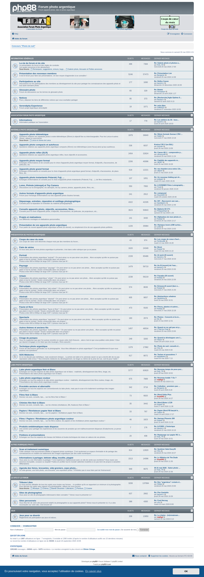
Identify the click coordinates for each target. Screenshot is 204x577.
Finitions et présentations (32, 435)
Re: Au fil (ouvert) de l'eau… (165, 265)
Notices (23, 98)
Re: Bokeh (158, 90)
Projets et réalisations (30, 217)
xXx (158, 502)
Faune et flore (26, 307)
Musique (35, 488)
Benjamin (160, 75)
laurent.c (160, 83)
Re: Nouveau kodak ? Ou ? (165, 378)
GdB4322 (160, 107)
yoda (159, 227)
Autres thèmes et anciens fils (33, 327)
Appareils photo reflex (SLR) (33, 152)
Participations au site (29, 81)
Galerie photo (79, 29)
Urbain (22, 276)
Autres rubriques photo (22, 445)
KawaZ (160, 219)
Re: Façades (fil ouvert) (164, 276)
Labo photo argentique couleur (34, 378)
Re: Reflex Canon (161, 81)
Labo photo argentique (22, 365)
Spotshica (161, 298)
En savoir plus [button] (93, 571)
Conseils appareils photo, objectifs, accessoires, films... (47, 209)
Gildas (159, 484)
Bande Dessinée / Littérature (61, 488)
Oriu (158, 348)
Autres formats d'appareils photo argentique (41, 193)
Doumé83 (161, 195)
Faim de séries (26, 247)
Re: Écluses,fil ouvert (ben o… (166, 286)
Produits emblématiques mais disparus (38, 426)
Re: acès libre (160, 105)
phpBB (94, 561)
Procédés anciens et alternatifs (34, 386)
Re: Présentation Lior (163, 73)
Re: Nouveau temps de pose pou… (168, 369)
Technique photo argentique (33, 346)
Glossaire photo (27, 90)
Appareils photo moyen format (34, 160)
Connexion (15, 526)
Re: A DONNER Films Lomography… (169, 185)
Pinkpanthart (162, 211)
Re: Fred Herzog (161, 500)
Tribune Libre (26, 482)
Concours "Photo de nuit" (23, 46)
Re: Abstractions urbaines (165, 296)
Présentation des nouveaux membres (38, 73)
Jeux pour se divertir (29, 515)
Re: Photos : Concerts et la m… (167, 317)
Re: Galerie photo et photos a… (167, 63)
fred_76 (160, 65)
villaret (159, 171)
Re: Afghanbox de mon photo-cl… (168, 217)
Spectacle (24, 317)
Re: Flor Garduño (161, 492)
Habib (159, 136)
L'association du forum (34, 29)
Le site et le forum (19, 478)
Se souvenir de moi (130, 530)
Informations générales (22, 58)
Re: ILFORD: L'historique (164, 426)
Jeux (13, 511)
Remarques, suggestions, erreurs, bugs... (48, 69)
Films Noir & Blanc (28, 395)
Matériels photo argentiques (24, 130)
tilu (158, 319)
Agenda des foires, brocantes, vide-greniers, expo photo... (48, 468)
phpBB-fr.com (106, 564)
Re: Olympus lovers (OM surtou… (168, 225)
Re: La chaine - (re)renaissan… (167, 515)
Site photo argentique (124, 29)
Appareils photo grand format (34, 169)
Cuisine (88, 488)
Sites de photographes (30, 493)
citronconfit (161, 154)
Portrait (23, 255)
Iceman (160, 146)
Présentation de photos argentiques (28, 235)
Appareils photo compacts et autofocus (39, 144)
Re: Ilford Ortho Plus (162, 395)
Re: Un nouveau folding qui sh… (167, 177)
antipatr (160, 179)
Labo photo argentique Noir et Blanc (37, 369)
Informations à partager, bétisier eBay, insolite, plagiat (46, 458)
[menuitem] (15, 34)
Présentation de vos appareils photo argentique (43, 225)
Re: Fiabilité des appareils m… (167, 160)
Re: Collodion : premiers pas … (167, 386)
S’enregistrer (29, 526)
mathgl (160, 380)
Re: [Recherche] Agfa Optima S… (168, 98)
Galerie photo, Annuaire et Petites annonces (84, 69)
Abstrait (23, 296)
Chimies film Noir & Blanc (32, 403)
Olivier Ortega (89, 549)
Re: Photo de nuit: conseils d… (167, 346)
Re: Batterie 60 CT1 (162, 209)
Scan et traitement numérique (34, 449)
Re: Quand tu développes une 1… (168, 338)
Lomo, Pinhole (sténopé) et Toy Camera (39, 185)
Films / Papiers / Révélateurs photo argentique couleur (46, 418)
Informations (25, 120)
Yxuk (159, 187)
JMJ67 (159, 162)
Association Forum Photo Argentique (28, 115)
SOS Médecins (26, 355)
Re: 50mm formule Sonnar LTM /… (168, 134)
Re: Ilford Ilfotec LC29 (163, 402)
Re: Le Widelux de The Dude (166, 457)
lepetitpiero (161, 203)
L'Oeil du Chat (162, 329)
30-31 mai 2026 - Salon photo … (167, 468)
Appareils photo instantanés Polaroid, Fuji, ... (41, 177)
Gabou (159, 412)
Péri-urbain (24, 286)
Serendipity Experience (31, 106)
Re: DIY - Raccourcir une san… (167, 201)
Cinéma (44, 488)
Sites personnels (27, 500)
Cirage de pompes (28, 338)
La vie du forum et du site (32, 63)
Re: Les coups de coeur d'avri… (167, 239)
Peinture (79, 488)
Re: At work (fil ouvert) (163, 255)
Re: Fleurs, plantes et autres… (166, 307)
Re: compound (160, 193)
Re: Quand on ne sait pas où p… (167, 327)
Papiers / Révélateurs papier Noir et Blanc (40, 411)
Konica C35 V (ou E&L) (163, 144)
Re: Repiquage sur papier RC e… (168, 435)
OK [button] (186, 571)
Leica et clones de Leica (40, 140)
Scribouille (161, 241)
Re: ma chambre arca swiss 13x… (168, 169)
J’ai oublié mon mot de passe (108, 530)
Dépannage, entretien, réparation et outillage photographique (49, 201)
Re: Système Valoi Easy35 (165, 449)
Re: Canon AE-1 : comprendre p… (168, 152)
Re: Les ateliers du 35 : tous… (166, 120)
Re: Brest (158, 247)
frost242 (160, 396)
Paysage (23, 265)
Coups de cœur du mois (169, 29)
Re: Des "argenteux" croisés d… (167, 482)
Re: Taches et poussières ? (165, 354)
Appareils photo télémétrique (33, 134)
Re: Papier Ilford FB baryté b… (167, 410)
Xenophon (161, 91)
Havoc (159, 340)
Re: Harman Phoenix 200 (164, 418)
